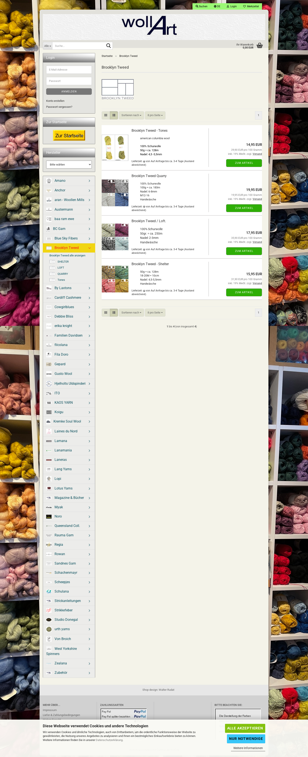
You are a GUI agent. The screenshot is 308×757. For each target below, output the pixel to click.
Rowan (55, 555)
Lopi (53, 480)
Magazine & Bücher (65, 499)
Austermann (59, 211)
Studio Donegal (62, 621)
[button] (217, 6)
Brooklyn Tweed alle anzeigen (67, 257)
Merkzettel (251, 6)
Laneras (56, 461)
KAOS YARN (59, 404)
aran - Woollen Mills (65, 201)
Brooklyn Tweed (62, 249)
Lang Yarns (59, 471)
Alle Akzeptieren (245, 728)
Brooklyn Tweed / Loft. (149, 222)
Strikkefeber (59, 612)
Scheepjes (58, 583)
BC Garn (55, 230)
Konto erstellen (55, 102)
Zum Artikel (244, 164)
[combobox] (131, 117)
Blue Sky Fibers (62, 240)
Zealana (56, 665)
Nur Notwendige (246, 738)
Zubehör (56, 674)
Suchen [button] (201, 6)
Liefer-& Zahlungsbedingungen (61, 716)
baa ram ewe (60, 220)
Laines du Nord (61, 433)
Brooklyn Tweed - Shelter (150, 265)
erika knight (59, 327)
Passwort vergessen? (59, 108)
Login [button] (232, 6)
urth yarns (58, 630)
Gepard (55, 366)
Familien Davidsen (64, 337)
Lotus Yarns (59, 490)
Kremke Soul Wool (63, 423)
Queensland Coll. (63, 527)
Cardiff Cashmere (63, 299)
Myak (54, 509)
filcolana (57, 346)
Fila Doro (57, 356)
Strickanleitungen (63, 602)
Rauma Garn (60, 537)
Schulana (57, 593)
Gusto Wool (59, 375)
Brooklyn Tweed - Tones (149, 132)
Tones (57, 281)
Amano (55, 182)
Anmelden (69, 93)
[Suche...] (47, 46)
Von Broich (58, 640)
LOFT (56, 269)
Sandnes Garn (61, 565)
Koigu (54, 413)
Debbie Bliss (59, 318)
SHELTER (59, 263)
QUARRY (58, 275)
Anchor (55, 192)
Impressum (50, 711)
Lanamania (59, 452)
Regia (54, 546)
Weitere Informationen (248, 748)
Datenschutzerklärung (109, 740)
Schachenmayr (61, 574)
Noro (54, 518)
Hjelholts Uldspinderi (66, 385)
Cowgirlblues (60, 308)
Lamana (56, 442)
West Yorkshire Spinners (61, 652)
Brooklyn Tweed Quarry (149, 177)
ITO (53, 395)
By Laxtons (58, 289)
